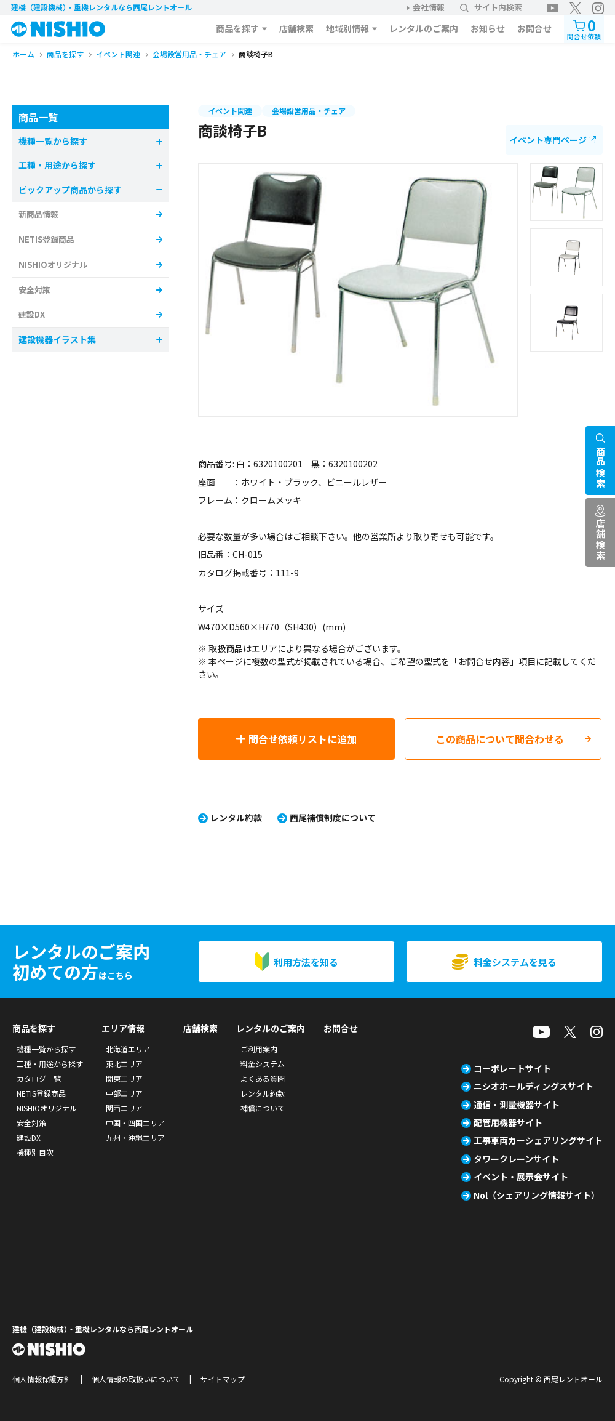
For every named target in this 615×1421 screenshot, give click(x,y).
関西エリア (124, 1108)
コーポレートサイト (512, 1068)
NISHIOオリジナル (52, 264)
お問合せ (534, 28)
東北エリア (124, 1063)
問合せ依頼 (584, 28)
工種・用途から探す (50, 1063)
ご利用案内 (258, 1049)
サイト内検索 (491, 7)
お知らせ (487, 28)
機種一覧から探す (46, 1049)
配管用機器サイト (508, 1122)
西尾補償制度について (333, 817)
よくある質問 (262, 1078)
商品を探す (237, 28)
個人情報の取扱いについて (136, 1379)
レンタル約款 (236, 817)
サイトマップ (222, 1379)
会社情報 (429, 7)
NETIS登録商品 (46, 239)
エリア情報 (123, 1028)
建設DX (31, 314)
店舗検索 (296, 28)
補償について (262, 1108)
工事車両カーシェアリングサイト (538, 1140)
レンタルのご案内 (423, 28)
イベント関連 (230, 110)
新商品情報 (38, 214)
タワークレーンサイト (516, 1159)
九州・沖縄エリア (135, 1137)
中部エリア (124, 1093)
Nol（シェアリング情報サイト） (537, 1195)
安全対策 (34, 290)
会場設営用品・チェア (309, 110)
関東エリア (124, 1078)
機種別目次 (35, 1152)
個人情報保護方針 (41, 1379)
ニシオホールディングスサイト (533, 1086)
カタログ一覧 (39, 1078)
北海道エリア (128, 1049)
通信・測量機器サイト (517, 1104)
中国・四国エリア (135, 1122)
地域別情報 (347, 28)
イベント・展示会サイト (521, 1176)
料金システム (262, 1063)
